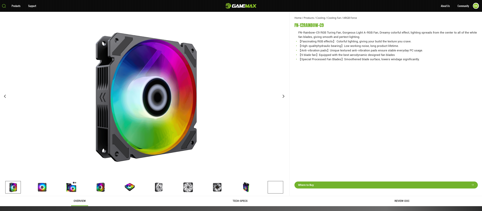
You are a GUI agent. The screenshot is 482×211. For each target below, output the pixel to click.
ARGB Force (350, 18)
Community (463, 6)
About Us (445, 6)
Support (32, 6)
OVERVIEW (80, 201)
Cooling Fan (334, 18)
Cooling (320, 18)
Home (298, 18)
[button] (4, 96)
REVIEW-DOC (401, 201)
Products (16, 6)
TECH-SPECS (240, 201)
